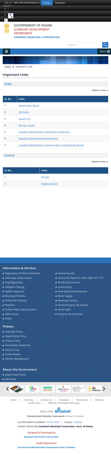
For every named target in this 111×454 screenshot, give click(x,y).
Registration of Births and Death (22, 273)
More (103, 51)
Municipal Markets (15, 296)
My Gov (45, 176)
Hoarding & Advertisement (72, 291)
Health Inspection (14, 291)
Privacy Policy (12, 340)
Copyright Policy (14, 331)
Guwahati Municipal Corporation (36, 37)
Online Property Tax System (73, 305)
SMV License (12, 314)
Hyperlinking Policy (15, 336)
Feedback (64, 399)
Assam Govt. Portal (29, 105)
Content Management (17, 358)
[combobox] (10, 15)
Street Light (64, 309)
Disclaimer (82, 399)
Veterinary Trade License (18, 278)
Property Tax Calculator (70, 314)
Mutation (10, 305)
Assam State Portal (15, 374)
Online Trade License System (20, 309)
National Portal (49, 183)
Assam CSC (25, 118)
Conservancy (65, 287)
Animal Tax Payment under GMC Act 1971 (81, 278)
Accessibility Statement (17, 345)
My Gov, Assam (27, 125)
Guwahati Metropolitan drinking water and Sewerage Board (51, 145)
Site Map (28, 399)
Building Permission (69, 282)
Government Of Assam (33, 25)
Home (7, 66)
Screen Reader (13, 354)
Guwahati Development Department (32, 31)
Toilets (8, 318)
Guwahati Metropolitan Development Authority (44, 131)
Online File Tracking (16, 300)
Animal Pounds (66, 273)
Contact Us (46, 399)
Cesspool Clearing (14, 287)
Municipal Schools (68, 300)
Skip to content (7, 4)
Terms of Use (12, 349)
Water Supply (65, 296)
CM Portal (24, 112)
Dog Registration (14, 282)
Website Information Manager (64, 402)
